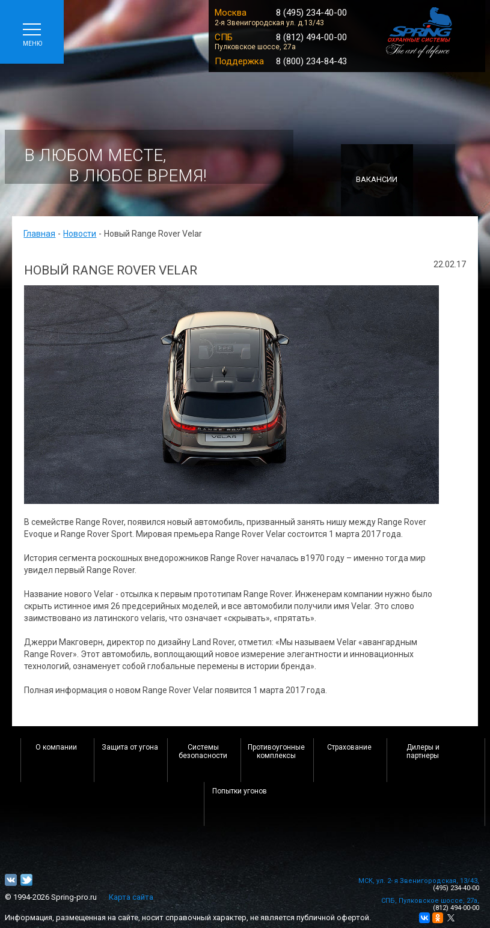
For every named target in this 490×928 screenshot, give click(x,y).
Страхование (349, 747)
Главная (39, 233)
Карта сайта (131, 897)
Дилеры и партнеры (422, 751)
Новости (79, 233)
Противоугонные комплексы (276, 751)
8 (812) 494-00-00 (311, 37)
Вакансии (376, 179)
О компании (56, 747)
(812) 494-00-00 (456, 908)
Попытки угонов (239, 791)
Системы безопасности (203, 751)
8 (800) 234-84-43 (311, 61)
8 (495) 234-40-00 (311, 12)
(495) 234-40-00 (456, 888)
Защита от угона (130, 747)
